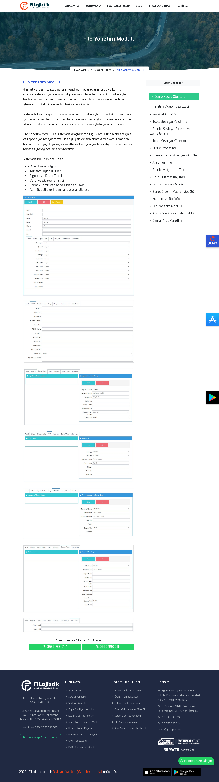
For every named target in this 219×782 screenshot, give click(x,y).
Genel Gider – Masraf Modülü (171, 192)
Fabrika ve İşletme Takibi (168, 170)
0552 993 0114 (108, 647)
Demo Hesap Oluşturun (169, 97)
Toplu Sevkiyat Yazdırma (168, 122)
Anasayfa (72, 6)
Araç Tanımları (161, 163)
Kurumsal (93, 6)
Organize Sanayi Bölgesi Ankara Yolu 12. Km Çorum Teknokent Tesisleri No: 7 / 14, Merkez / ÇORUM (179, 695)
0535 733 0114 (55, 647)
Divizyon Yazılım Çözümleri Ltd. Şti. (77, 772)
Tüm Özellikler (118, 6)
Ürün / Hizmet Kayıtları (167, 177)
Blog (139, 6)
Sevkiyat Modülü (162, 114)
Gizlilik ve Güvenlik (76, 740)
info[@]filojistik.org (170, 729)
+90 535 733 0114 (169, 717)
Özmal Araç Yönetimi (165, 221)
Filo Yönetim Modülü (165, 206)
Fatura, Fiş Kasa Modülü (167, 184)
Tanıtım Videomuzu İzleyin (170, 106)
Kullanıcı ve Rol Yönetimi (168, 199)
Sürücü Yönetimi (162, 148)
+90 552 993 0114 (169, 723)
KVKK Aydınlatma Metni (79, 747)
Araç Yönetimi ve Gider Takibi (171, 213)
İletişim (182, 6)
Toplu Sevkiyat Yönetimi (168, 141)
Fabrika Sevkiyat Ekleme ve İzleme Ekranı (170, 131)
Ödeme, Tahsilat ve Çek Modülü (173, 155)
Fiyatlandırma (159, 6)
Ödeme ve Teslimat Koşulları (82, 734)
